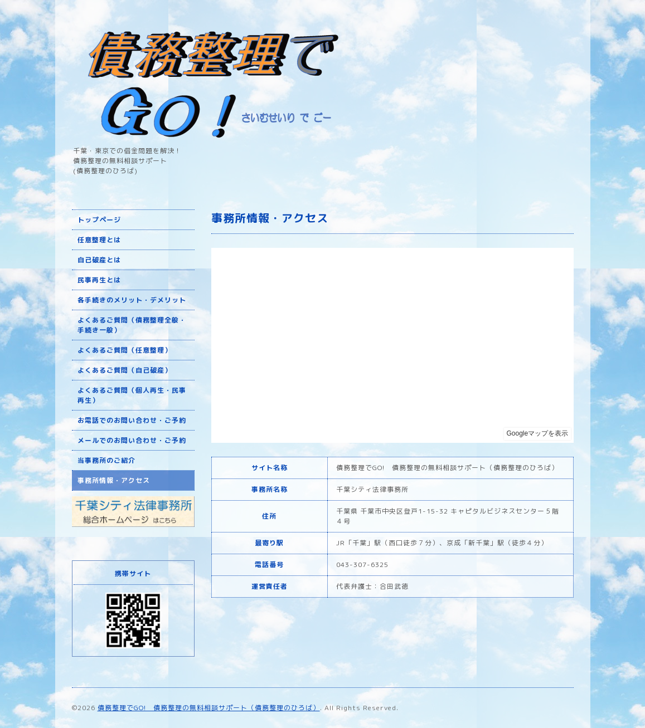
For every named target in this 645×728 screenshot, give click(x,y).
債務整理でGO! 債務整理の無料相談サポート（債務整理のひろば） (209, 707)
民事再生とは (99, 280)
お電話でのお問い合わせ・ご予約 (131, 420)
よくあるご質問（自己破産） (124, 370)
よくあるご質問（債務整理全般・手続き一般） (131, 325)
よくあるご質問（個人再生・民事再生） (131, 395)
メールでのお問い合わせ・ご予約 (131, 440)
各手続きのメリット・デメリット (131, 300)
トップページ (99, 219)
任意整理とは (99, 240)
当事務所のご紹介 (106, 460)
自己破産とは (99, 260)
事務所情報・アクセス (113, 480)
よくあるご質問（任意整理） (124, 350)
